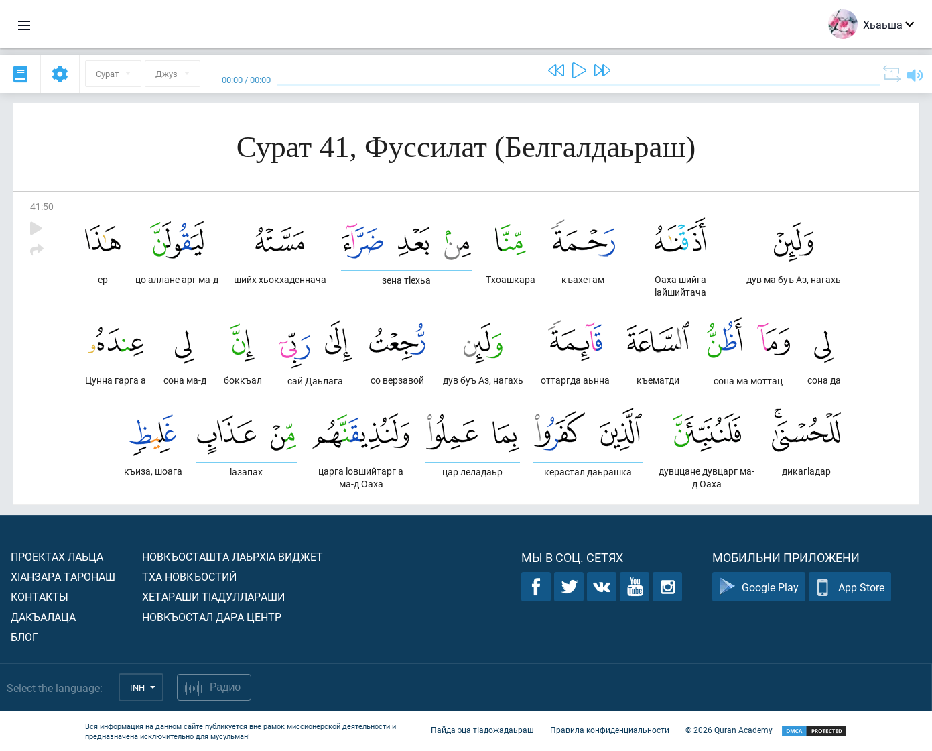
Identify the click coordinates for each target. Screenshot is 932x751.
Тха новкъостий (189, 576)
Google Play (759, 587)
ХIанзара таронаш (63, 576)
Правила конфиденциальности (609, 729)
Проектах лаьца (57, 556)
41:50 (42, 206)
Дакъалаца (43, 617)
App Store (849, 587)
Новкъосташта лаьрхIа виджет (232, 556)
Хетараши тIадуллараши (213, 596)
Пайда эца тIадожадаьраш (482, 729)
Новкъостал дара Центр (211, 617)
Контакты (39, 596)
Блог (24, 637)
